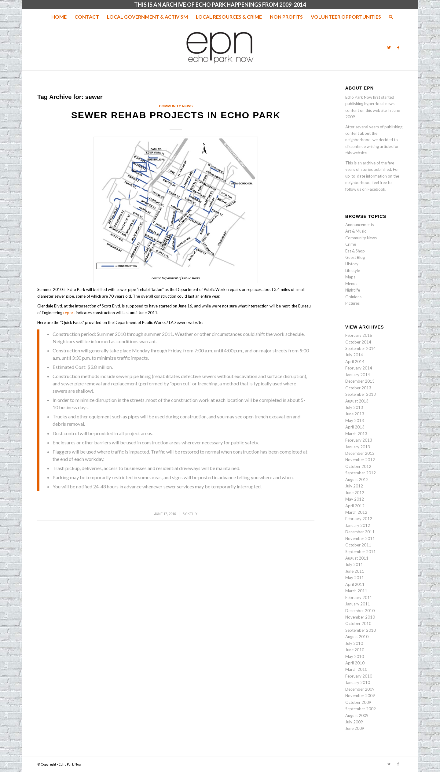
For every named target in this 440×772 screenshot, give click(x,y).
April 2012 (355, 505)
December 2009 (360, 689)
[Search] (389, 16)
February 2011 (358, 597)
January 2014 (357, 374)
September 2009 (360, 708)
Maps (350, 276)
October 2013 (358, 387)
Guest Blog (355, 257)
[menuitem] (59, 16)
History (351, 263)
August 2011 (357, 558)
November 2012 (360, 459)
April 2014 (355, 361)
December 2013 (360, 381)
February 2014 (358, 368)
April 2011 (355, 584)
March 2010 (356, 669)
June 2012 (354, 492)
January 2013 (357, 446)
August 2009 (357, 715)
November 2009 (360, 695)
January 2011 (357, 603)
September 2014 (360, 348)
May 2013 (354, 420)
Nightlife (352, 290)
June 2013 (354, 413)
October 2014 (358, 342)
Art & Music (355, 231)
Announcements (359, 224)
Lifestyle (352, 270)
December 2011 (360, 531)
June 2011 (354, 571)
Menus (351, 283)
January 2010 (357, 682)
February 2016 (358, 335)
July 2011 (354, 564)
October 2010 (358, 623)
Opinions (353, 296)
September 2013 (360, 394)
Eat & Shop (355, 250)
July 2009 (354, 721)
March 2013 (356, 433)
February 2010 (358, 676)
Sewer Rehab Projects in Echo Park (176, 115)
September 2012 (360, 472)
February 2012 (358, 518)
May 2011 (354, 577)
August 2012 (357, 479)
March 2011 (356, 590)
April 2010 (355, 662)
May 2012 (354, 499)
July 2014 (354, 354)
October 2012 (358, 466)
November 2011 (360, 538)
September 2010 (360, 630)
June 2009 (354, 728)
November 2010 (360, 617)
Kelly (192, 514)
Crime (350, 244)
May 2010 (354, 656)
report (69, 312)
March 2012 (356, 512)
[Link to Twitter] (389, 47)
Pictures (352, 303)
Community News (176, 106)
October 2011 (358, 544)
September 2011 (360, 551)
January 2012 (357, 525)
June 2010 (354, 649)
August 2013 (357, 401)
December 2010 (360, 610)
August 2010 (357, 636)
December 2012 (360, 453)
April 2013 (355, 427)
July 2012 (354, 485)
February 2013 (358, 440)
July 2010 (354, 643)
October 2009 (358, 702)
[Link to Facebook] (398, 47)
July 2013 (354, 407)
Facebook (376, 189)
